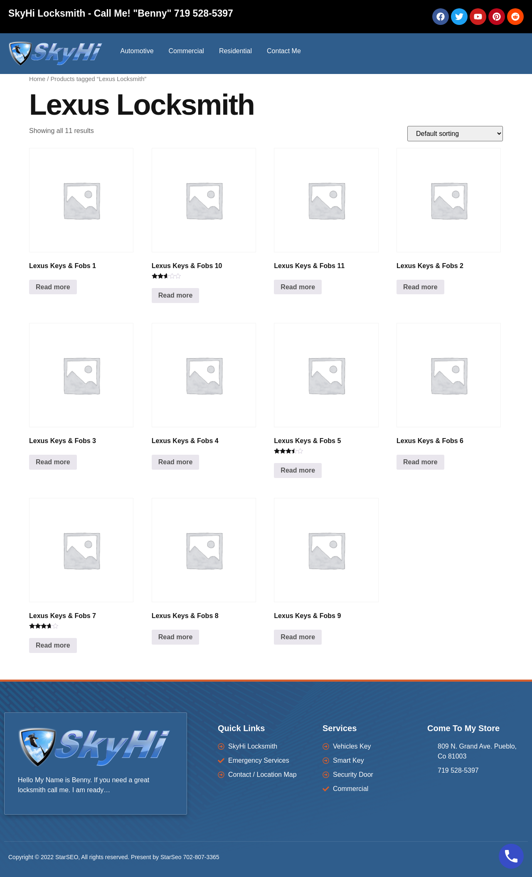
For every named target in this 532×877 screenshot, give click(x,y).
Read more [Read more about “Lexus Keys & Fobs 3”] (53, 462)
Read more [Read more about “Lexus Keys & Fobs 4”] (175, 462)
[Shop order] (455, 133)
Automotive (136, 50)
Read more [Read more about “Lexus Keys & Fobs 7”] (53, 645)
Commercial (186, 50)
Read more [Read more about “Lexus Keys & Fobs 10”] (175, 295)
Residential (235, 50)
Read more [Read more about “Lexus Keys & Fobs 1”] (53, 287)
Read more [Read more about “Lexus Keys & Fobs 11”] (298, 287)
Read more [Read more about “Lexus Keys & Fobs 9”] (298, 637)
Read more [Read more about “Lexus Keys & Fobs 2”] (420, 287)
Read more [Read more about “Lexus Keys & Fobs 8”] (175, 637)
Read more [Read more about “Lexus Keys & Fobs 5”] (298, 470)
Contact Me (284, 50)
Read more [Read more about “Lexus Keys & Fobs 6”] (420, 462)
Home (37, 79)
